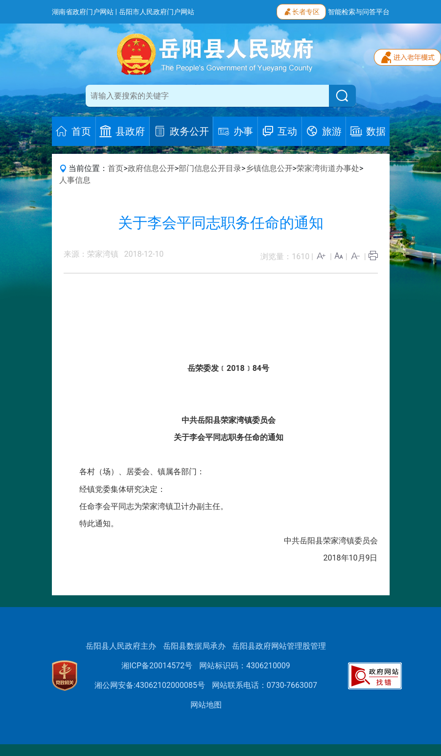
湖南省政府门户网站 (83, 12)
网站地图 (206, 704)
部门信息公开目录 (210, 168)
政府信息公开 (151, 168)
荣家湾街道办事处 (328, 168)
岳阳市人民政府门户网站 (156, 12)
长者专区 (301, 11)
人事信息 (75, 180)
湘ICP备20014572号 (156, 665)
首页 (115, 168)
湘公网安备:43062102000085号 (149, 685)
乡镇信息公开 (269, 168)
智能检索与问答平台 (359, 12)
